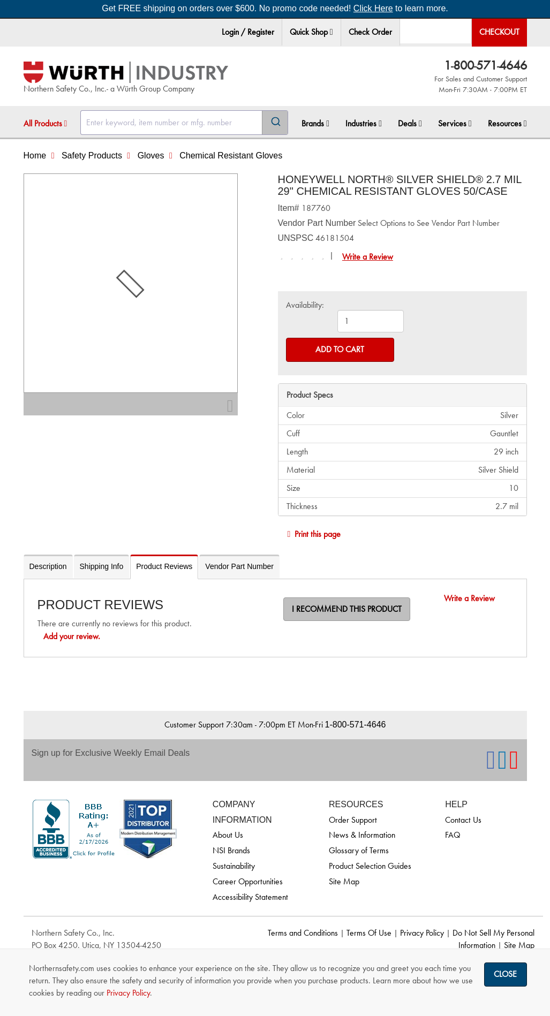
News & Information (362, 835)
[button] (331, 32)
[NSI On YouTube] (514, 766)
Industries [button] (363, 123)
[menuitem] (311, 32)
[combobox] (184, 122)
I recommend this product (347, 609)
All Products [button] (45, 123)
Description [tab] (48, 566)
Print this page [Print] (312, 534)
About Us (228, 835)
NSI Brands (231, 850)
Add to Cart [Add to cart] (339, 349)
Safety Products (92, 155)
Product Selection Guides (370, 866)
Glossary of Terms (359, 850)
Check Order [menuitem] (370, 32)
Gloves (151, 155)
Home (35, 155)
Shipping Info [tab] (102, 566)
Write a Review (367, 257)
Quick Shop (311, 32)
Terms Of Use (368, 933)
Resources (507, 123)
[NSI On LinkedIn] (502, 766)
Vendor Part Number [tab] (239, 566)
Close (505, 974)
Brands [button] (315, 123)
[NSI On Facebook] (491, 766)
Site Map (344, 881)
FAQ (452, 835)
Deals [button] (410, 123)
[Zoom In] (230, 409)
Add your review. (71, 636)
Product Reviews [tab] (164, 566)
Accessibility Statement (250, 897)
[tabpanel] (275, 618)
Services (455, 123)
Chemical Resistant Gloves (230, 155)
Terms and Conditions (303, 933)
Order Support (353, 820)
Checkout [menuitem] (499, 32)
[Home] (126, 72)
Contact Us (463, 820)
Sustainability (234, 866)
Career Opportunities (248, 881)
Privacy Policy (422, 933)
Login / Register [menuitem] (248, 32)
